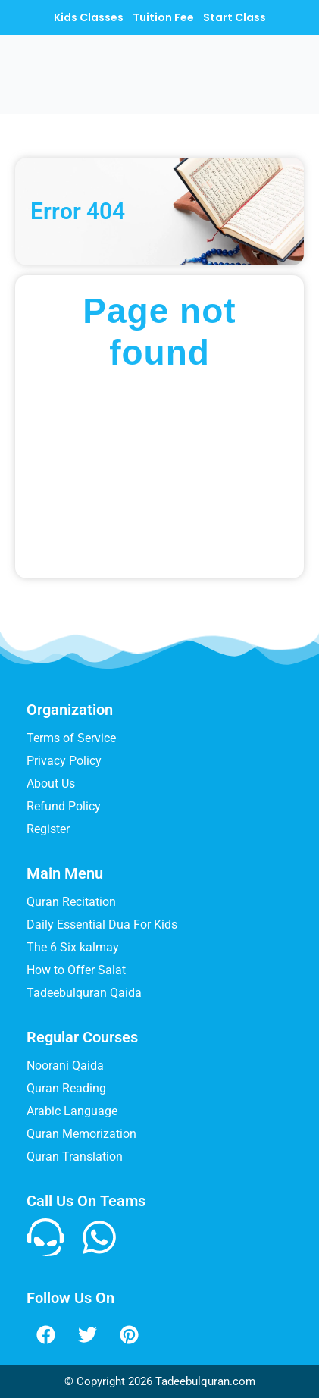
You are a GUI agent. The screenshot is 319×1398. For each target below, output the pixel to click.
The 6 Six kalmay (73, 947)
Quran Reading (66, 1088)
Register (48, 829)
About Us (51, 783)
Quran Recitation (71, 902)
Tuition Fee (163, 17)
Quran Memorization (81, 1134)
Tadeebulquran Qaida (84, 993)
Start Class (234, 17)
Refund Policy (64, 806)
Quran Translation (75, 1156)
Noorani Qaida (65, 1065)
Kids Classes (89, 17)
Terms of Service (71, 738)
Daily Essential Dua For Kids (102, 924)
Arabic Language (72, 1111)
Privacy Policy (64, 761)
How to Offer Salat (76, 970)
